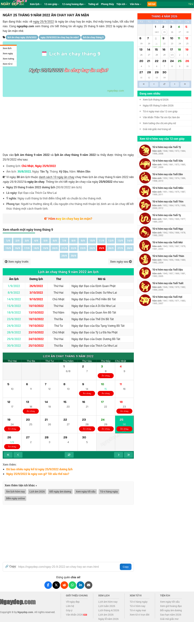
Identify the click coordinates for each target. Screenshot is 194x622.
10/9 (92, 240)
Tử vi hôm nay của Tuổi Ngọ (167, 228)
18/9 (36, 248)
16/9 (17, 248)
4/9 (36, 240)
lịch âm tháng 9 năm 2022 (32, 155)
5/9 (45, 240)
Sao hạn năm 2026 (170, 614)
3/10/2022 (36, 292)
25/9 (101, 248)
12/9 (111, 240)
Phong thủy (107, 4)
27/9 (120, 248)
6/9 (55, 240)
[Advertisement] (68, 124)
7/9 (64, 240)
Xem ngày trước (17, 261)
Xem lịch (7, 48)
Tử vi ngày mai (138, 610)
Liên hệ (70, 606)
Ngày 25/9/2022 (46, 70)
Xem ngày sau (121, 261)
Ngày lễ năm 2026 (108, 619)
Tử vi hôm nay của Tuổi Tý (166, 147)
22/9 (73, 248)
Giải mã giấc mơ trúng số (157, 129)
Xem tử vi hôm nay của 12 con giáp (162, 138)
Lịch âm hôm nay (107, 601)
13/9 (120, 240)
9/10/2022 (36, 299)
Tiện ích (121, 4)
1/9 (8, 240)
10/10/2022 (36, 306)
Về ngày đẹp (73, 601)
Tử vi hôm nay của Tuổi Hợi (167, 296)
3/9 (27, 240)
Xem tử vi (7, 63)
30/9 (73, 255)
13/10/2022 (36, 312)
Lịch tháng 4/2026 (108, 610)
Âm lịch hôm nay (15, 491)
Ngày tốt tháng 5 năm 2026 (161, 105)
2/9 (17, 240)
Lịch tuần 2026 (106, 606)
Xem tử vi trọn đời (139, 614)
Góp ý (69, 610)
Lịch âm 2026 (37, 491)
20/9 (54, 248)
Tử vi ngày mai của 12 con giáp (160, 111)
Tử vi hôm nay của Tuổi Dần (167, 174)
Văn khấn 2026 (76, 614)
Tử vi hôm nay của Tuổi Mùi (167, 242)
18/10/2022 (36, 319)
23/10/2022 (36, 332)
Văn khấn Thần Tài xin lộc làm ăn (161, 117)
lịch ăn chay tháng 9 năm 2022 (75, 155)
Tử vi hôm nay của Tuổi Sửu (167, 160)
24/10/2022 (36, 339)
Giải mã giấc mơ (169, 619)
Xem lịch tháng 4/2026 (155, 99)
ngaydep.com (25, 26)
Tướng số (93, 4)
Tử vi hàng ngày (109, 491)
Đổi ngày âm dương (60, 491)
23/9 (83, 248)
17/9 (26, 248)
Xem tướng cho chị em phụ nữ (159, 123)
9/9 (83, 240)
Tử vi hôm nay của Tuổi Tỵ (166, 215)
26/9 (111, 248)
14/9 (129, 240)
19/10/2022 (36, 325)
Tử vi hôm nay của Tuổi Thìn (167, 201)
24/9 (92, 248)
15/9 (8, 248)
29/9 (64, 255)
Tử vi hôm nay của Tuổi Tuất (167, 283)
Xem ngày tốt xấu (85, 491)
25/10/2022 (36, 345)
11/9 (101, 240)
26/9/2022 (36, 286)
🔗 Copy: (10, 566)
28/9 (129, 248)
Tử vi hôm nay (137, 606)
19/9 (45, 248)
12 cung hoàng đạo (74, 4)
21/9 (64, 248)
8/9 (73, 240)
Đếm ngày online (15, 498)
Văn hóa (135, 4)
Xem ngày (8, 53)
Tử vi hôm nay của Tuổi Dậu (167, 269)
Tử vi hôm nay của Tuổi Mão (167, 188)
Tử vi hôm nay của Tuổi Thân (168, 256)
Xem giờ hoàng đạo (171, 606)
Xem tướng (8, 58)
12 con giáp (51, 4)
